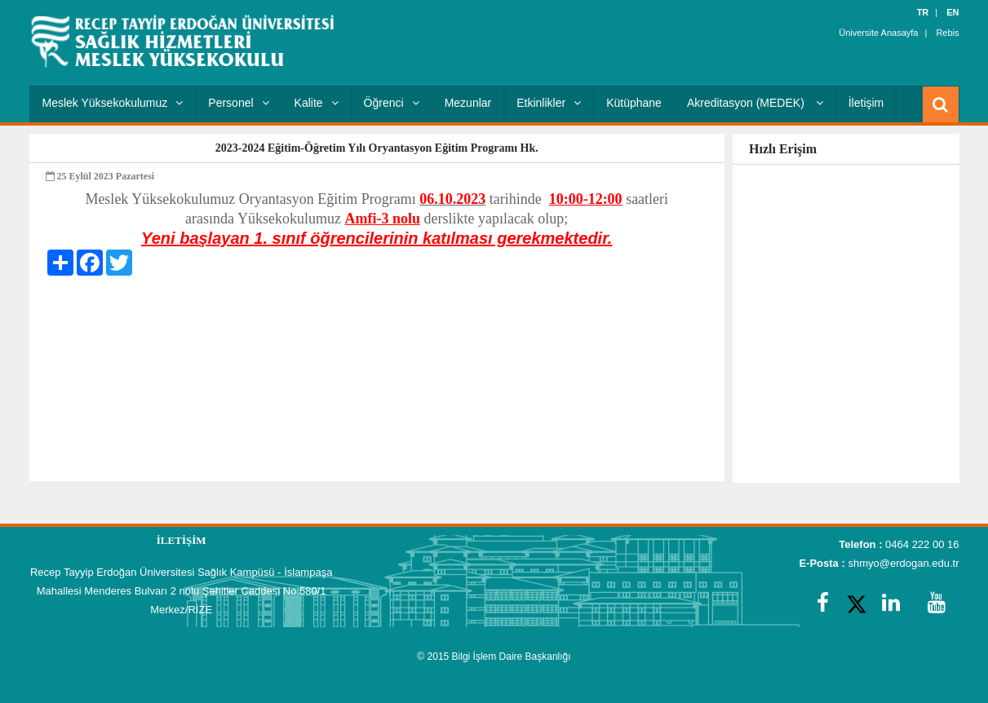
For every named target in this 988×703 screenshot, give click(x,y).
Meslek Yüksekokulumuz (113, 102)
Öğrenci (391, 102)
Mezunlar (468, 102)
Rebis (947, 33)
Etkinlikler (548, 102)
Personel (238, 102)
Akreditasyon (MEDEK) (755, 102)
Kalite (317, 102)
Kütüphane (634, 102)
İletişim (866, 102)
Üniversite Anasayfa (878, 33)
